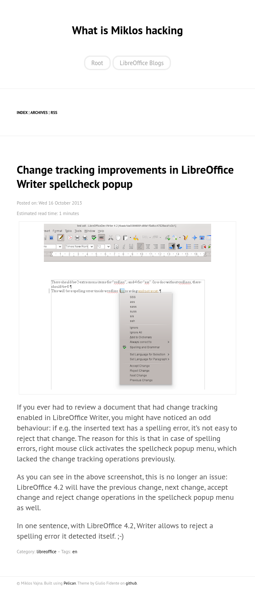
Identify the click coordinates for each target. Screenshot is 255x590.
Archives (39, 112)
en (74, 552)
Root (97, 63)
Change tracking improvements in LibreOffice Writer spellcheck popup (125, 176)
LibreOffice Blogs (142, 63)
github (131, 583)
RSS (54, 112)
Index (22, 112)
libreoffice (46, 552)
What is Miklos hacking (127, 30)
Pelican (70, 583)
